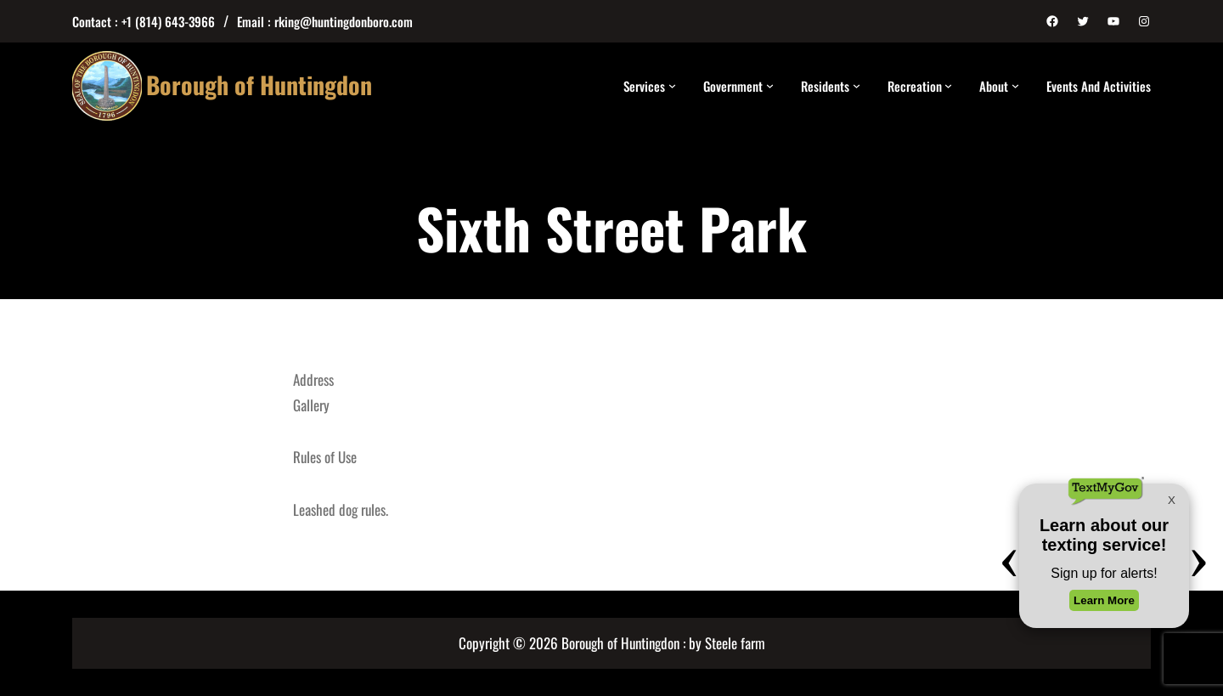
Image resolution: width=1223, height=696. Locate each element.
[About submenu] (1015, 85)
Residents (825, 85)
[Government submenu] (770, 85)
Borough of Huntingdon (259, 84)
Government (733, 85)
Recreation (915, 85)
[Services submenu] (672, 85)
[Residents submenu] (856, 85)
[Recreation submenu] (948, 85)
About (993, 85)
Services (644, 85)
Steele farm (735, 643)
